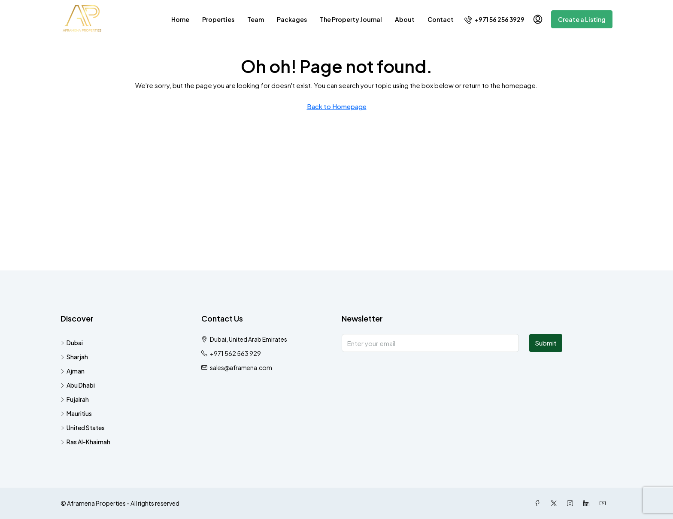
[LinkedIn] (588, 503)
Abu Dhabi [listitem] (78, 385)
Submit (546, 343)
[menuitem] (494, 19)
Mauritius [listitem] (76, 413)
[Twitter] (555, 503)
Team (255, 19)
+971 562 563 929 (235, 353)
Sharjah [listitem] (74, 357)
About (405, 19)
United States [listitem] (83, 427)
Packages (292, 19)
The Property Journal (351, 19)
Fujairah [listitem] (75, 399)
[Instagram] (571, 503)
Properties (218, 19)
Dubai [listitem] (72, 342)
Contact (440, 19)
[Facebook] (539, 503)
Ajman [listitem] (73, 371)
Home (180, 19)
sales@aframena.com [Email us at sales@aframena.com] (241, 367)
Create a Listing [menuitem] (582, 19)
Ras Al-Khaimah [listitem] (85, 442)
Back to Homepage (337, 106)
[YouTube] (604, 503)
